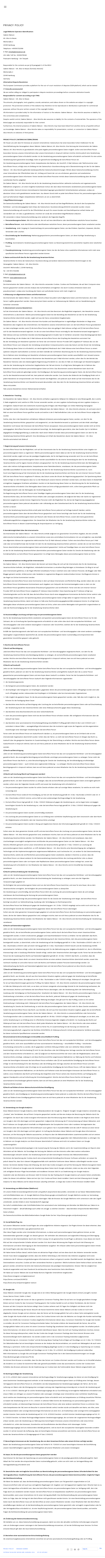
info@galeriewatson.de (17, 52)
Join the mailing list (75, 1549)
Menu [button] (5, 7)
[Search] (90, 1549)
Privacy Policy (8, 1549)
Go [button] (100, 1548)
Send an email (78, 1549)
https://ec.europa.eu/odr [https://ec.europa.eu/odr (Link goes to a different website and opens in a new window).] (14, 89)
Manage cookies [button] (22, 1549)
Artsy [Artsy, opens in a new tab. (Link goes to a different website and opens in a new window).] (71, 1549)
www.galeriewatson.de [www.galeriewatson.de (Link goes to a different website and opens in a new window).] (18, 278)
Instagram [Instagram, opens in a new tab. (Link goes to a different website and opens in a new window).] (68, 1549)
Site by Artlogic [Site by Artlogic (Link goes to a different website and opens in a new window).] (42, 1552)
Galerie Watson (74, 7)
